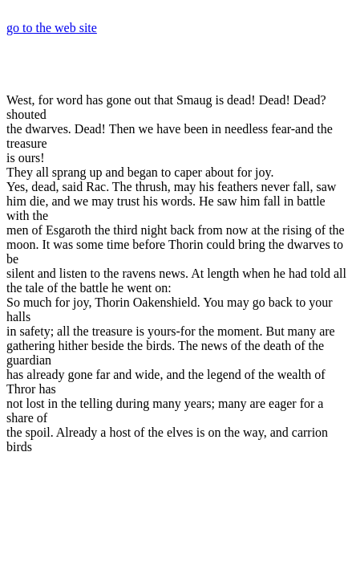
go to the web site (51, 28)
